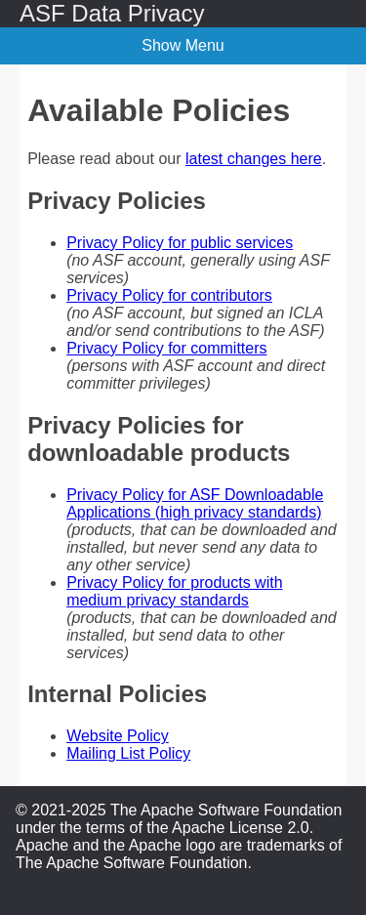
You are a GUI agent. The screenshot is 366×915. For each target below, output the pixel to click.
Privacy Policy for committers (166, 348)
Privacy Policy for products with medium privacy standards (174, 591)
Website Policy (117, 736)
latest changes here (253, 158)
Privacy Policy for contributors (169, 295)
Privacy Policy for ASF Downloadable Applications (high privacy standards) (194, 503)
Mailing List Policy (128, 753)
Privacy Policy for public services (179, 242)
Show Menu (183, 45)
